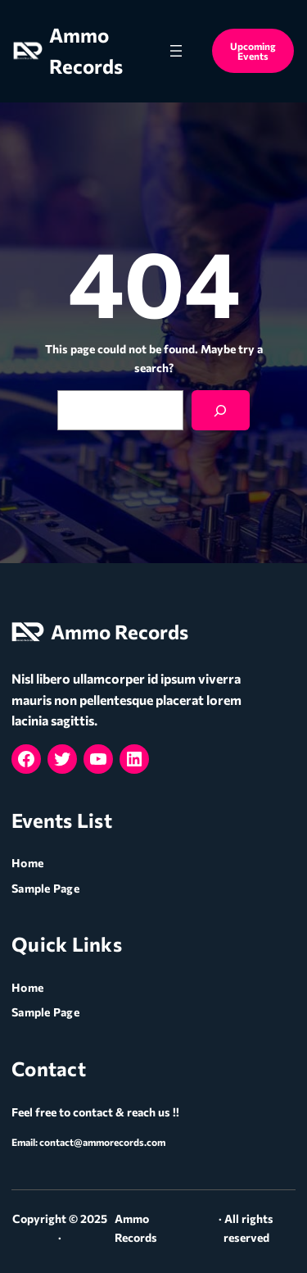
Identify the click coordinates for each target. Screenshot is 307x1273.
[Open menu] (176, 51)
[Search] (221, 410)
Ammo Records (119, 631)
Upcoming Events (253, 50)
